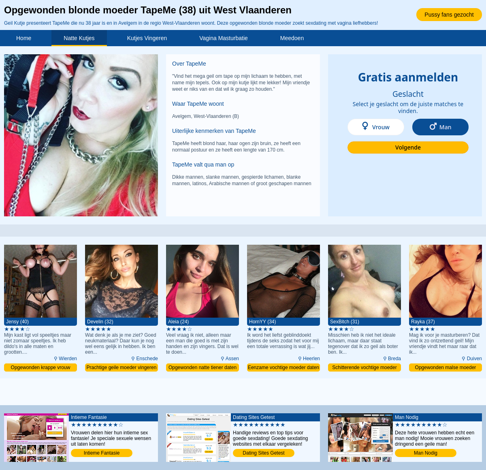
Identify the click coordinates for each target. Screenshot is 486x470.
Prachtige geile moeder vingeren (122, 367)
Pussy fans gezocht (448, 14)
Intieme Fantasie (102, 453)
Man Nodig (425, 453)
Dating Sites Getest (263, 453)
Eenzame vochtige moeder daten (283, 367)
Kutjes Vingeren (147, 38)
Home (23, 38)
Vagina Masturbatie (223, 38)
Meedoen (292, 38)
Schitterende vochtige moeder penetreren (364, 368)
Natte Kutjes (79, 38)
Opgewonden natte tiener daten (202, 367)
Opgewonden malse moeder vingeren (445, 368)
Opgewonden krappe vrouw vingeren (40, 368)
